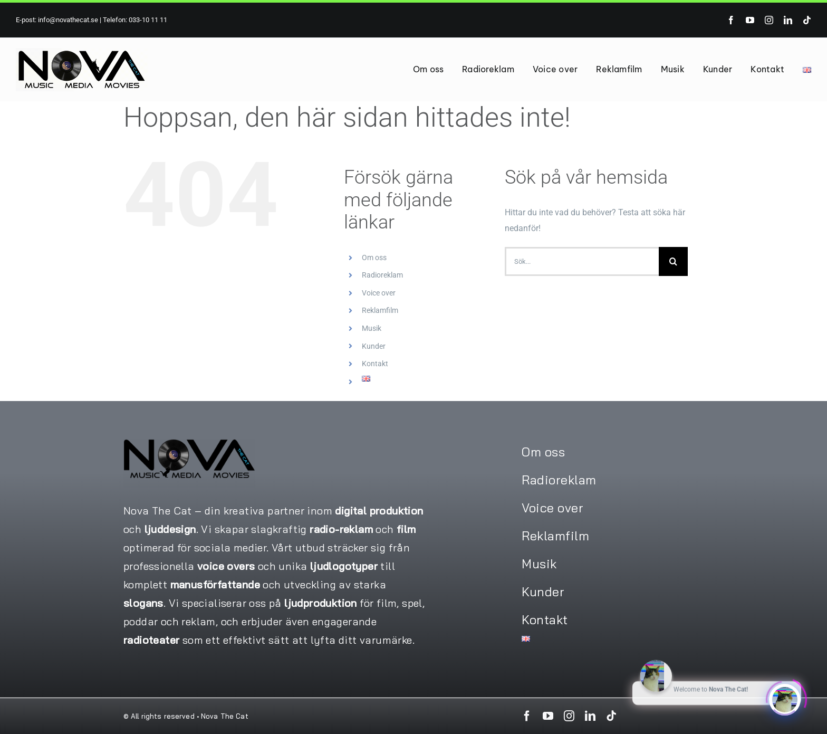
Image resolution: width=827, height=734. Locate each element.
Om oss (374, 257)
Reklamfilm (380, 310)
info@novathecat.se (67, 20)
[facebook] (731, 20)
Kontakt (375, 363)
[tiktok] (807, 20)
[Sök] (673, 261)
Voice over (379, 293)
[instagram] (769, 20)
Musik (371, 328)
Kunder (374, 346)
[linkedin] (788, 20)
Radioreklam (382, 275)
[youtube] (750, 20)
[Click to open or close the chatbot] (785, 697)
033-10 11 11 (148, 20)
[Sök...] (582, 261)
